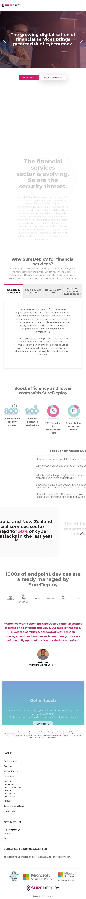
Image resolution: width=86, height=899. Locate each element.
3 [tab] (43, 671)
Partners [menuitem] (8, 801)
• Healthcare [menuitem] (10, 796)
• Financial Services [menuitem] (13, 787)
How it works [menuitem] (9, 776)
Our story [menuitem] (8, 766)
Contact (8, 833)
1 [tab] (37, 671)
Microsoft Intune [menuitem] (11, 771)
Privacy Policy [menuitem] (10, 811)
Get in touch (29, 77)
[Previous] (5, 40)
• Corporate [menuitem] (10, 793)
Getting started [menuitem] (10, 761)
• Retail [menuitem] (8, 790)
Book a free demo (53, 77)
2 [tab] (40, 671)
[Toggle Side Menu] (82, 5)
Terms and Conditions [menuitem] (14, 806)
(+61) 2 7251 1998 (12, 830)
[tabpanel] (43, 640)
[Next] (81, 40)
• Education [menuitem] (9, 784)
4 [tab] (46, 671)
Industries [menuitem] (8, 781)
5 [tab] (49, 671)
